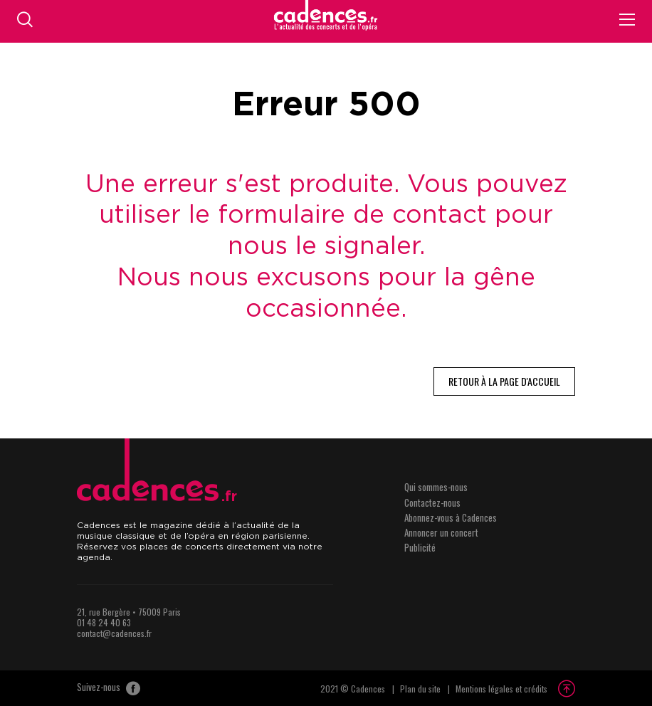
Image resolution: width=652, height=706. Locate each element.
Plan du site (420, 689)
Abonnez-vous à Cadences (450, 517)
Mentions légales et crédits (501, 689)
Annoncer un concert (441, 532)
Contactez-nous (432, 502)
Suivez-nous (108, 688)
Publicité (420, 547)
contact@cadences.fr (114, 633)
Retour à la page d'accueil (504, 381)
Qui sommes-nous (436, 487)
